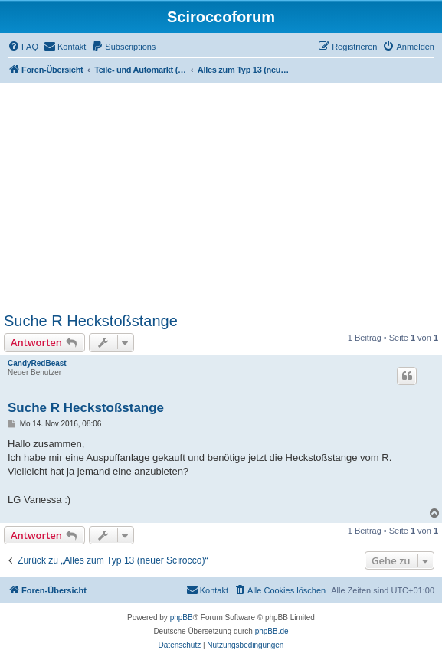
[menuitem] (23, 47)
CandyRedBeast (37, 363)
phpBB (181, 617)
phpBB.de (272, 631)
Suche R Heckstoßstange (91, 320)
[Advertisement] (221, 197)
